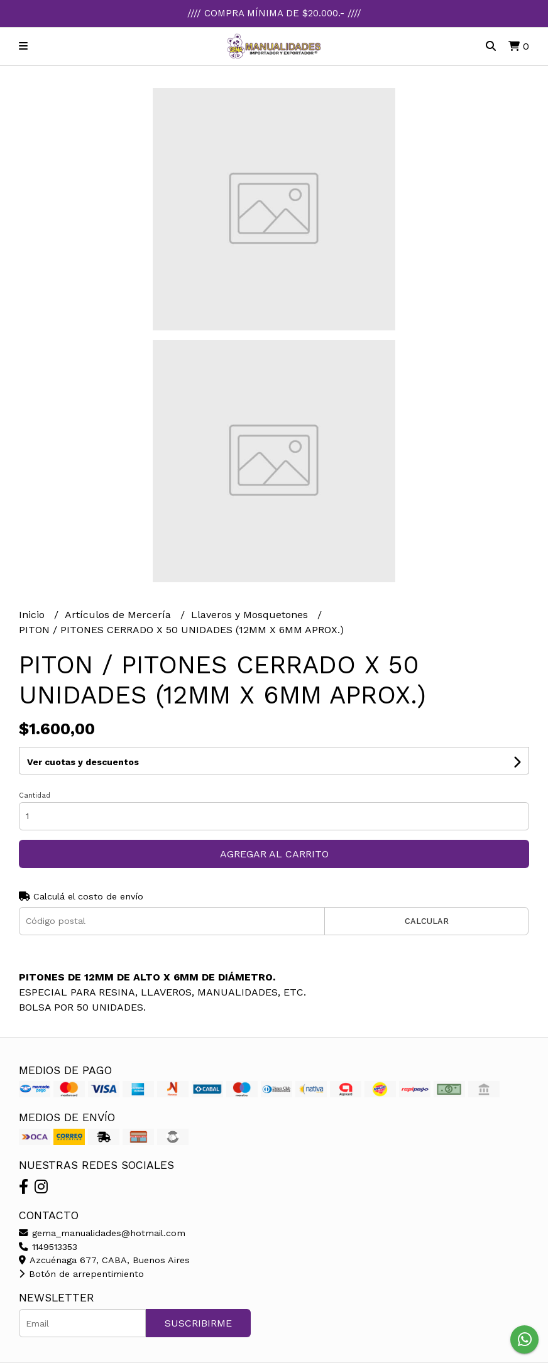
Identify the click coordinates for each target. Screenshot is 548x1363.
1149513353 (48, 1247)
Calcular (427, 921)
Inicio (33, 615)
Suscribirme (198, 1323)
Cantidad (34, 795)
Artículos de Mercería (119, 615)
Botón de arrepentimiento (81, 1274)
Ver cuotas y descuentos (83, 762)
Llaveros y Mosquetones (251, 615)
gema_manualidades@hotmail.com (102, 1233)
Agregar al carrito (274, 854)
